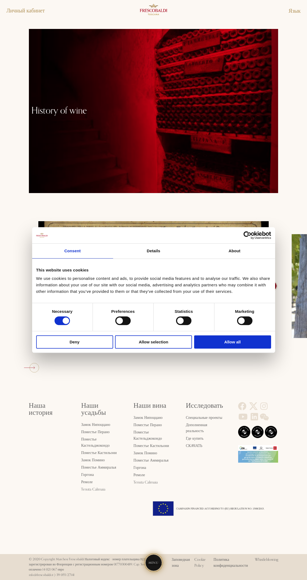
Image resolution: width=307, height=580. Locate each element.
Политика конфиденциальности (231, 563)
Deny (75, 342)
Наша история (41, 409)
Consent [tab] (72, 250)
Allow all (232, 342)
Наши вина (149, 405)
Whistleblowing (266, 560)
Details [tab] (153, 250)
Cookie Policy (200, 563)
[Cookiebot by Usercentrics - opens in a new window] (247, 235)
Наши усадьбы (93, 409)
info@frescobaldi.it (41, 575)
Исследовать (204, 405)
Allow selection (153, 342)
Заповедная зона (181, 563)
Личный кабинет (25, 10)
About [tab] (235, 250)
